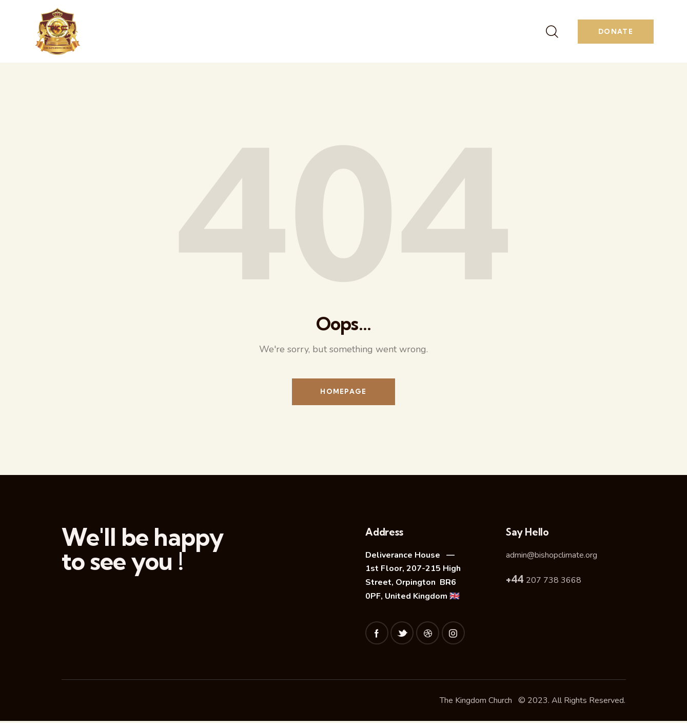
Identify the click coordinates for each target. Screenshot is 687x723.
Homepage (343, 392)
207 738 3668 (543, 582)
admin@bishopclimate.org (551, 556)
